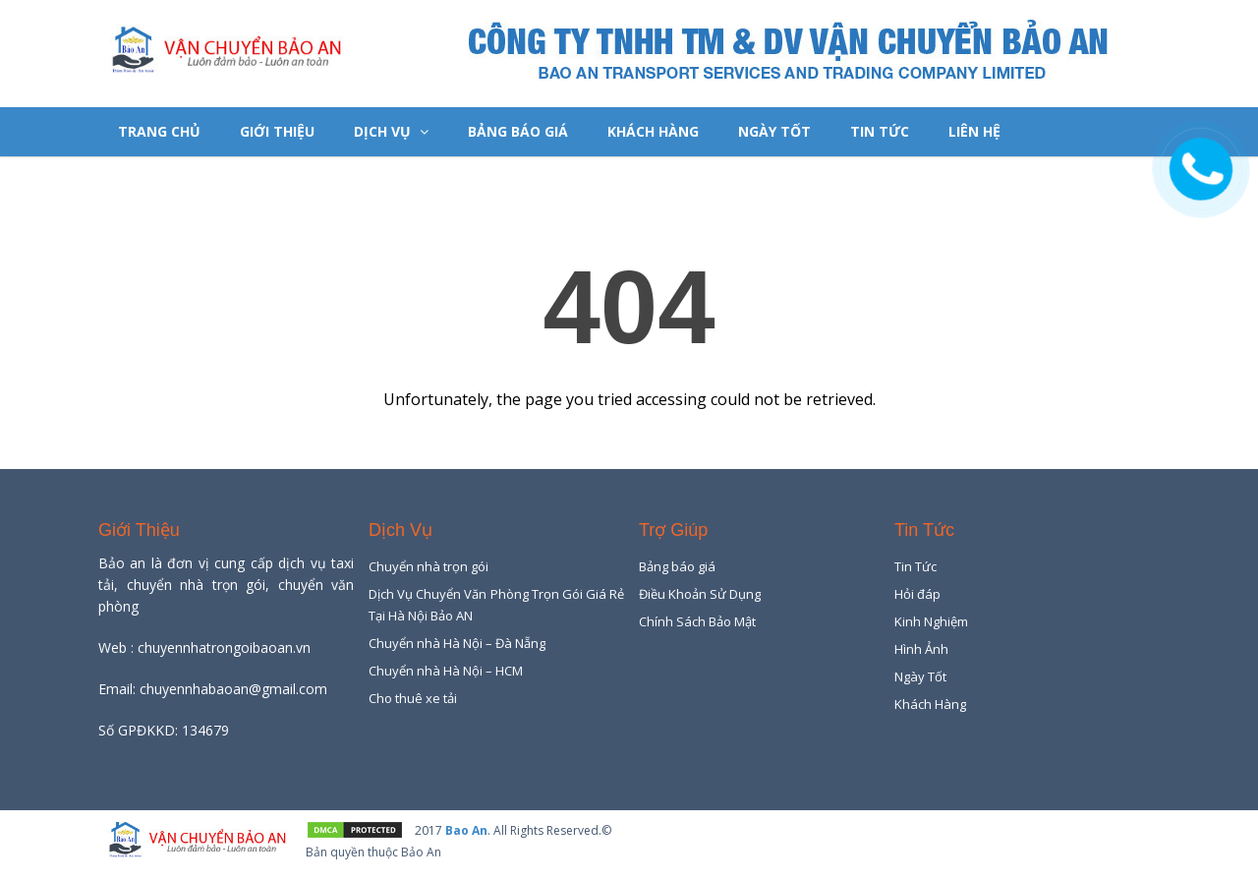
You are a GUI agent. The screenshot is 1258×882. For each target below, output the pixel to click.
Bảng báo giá (518, 131)
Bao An (466, 830)
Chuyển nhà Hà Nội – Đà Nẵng (457, 643)
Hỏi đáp (917, 594)
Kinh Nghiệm (931, 621)
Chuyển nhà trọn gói (428, 566)
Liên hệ (974, 131)
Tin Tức (879, 131)
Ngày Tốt (774, 131)
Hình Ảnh (921, 649)
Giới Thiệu (277, 131)
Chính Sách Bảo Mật (697, 621)
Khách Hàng (653, 131)
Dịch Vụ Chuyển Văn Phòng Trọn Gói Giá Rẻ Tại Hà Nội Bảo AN (496, 604)
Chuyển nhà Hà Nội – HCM (446, 670)
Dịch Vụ (391, 131)
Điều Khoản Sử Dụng (700, 594)
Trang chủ (159, 131)
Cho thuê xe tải (413, 698)
